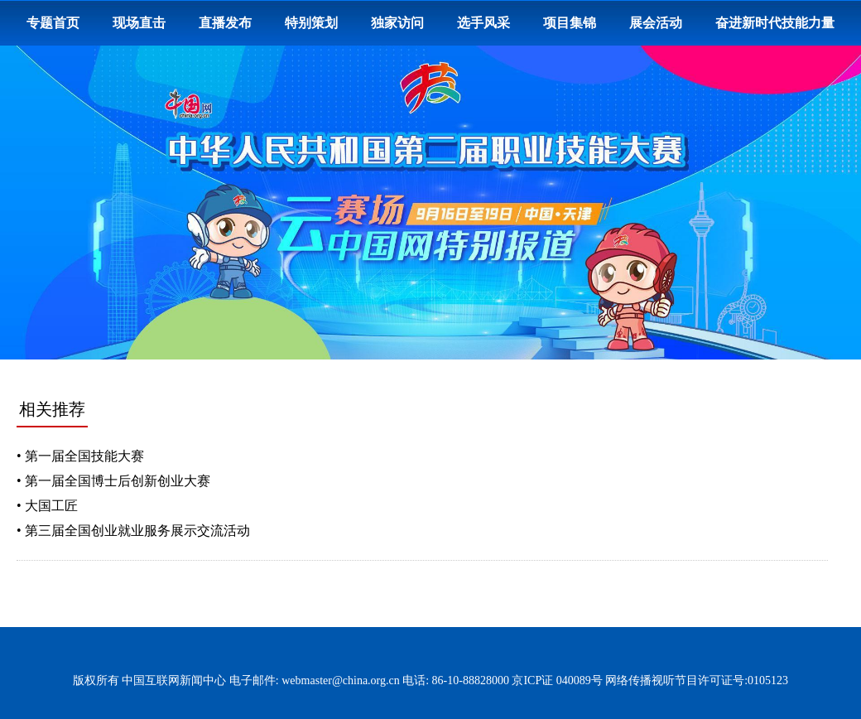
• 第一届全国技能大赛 (80, 456)
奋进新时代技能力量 (775, 23)
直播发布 (225, 23)
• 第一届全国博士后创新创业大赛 (113, 481)
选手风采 (483, 23)
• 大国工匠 (47, 506)
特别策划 (311, 23)
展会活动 (655, 23)
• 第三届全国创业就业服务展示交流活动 (133, 531)
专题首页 (52, 23)
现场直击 (139, 23)
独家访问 (397, 23)
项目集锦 (569, 23)
